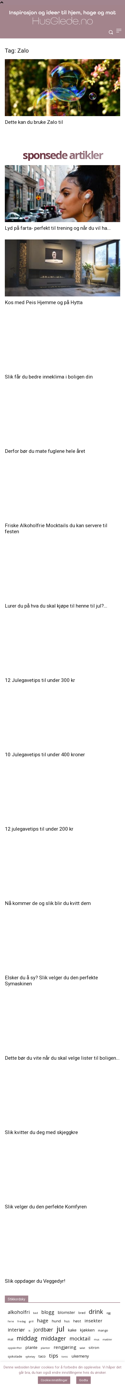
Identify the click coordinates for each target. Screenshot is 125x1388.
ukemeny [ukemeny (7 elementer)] (80, 1356)
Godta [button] (83, 1380)
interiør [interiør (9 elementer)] (16, 1329)
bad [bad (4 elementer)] (35, 1313)
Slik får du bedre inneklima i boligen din (49, 377)
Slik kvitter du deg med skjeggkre (41, 1132)
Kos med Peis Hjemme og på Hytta (44, 302)
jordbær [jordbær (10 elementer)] (43, 1329)
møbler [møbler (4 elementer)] (107, 1339)
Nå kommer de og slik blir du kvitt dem (48, 903)
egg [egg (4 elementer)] (108, 1313)
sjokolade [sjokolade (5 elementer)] (15, 1356)
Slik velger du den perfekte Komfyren (46, 1207)
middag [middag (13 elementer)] (27, 1338)
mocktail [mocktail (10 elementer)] (79, 1338)
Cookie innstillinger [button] (54, 1380)
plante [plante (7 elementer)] (31, 1347)
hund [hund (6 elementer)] (56, 1320)
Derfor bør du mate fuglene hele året (45, 451)
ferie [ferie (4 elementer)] (11, 1321)
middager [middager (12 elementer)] (53, 1338)
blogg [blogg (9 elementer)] (47, 1312)
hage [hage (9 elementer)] (42, 1320)
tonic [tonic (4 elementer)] (65, 1356)
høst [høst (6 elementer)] (77, 1320)
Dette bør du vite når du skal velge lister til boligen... (62, 1058)
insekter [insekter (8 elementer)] (93, 1320)
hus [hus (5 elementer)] (67, 1321)
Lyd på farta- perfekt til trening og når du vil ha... (58, 228)
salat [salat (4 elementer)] (82, 1348)
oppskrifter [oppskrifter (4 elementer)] (15, 1348)
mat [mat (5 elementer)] (10, 1339)
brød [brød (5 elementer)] (81, 1313)
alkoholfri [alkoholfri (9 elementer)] (19, 1312)
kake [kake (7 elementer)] (72, 1329)
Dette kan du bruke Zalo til (34, 122)
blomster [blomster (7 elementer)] (66, 1312)
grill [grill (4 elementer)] (31, 1321)
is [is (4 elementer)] (29, 1330)
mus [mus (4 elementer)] (96, 1339)
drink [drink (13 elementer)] (96, 1311)
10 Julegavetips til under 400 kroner (45, 754)
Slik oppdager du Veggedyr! (35, 1281)
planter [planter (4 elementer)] (45, 1348)
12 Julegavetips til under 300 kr (40, 680)
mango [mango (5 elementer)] (103, 1330)
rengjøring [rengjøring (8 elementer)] (65, 1347)
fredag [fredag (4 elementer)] (21, 1321)
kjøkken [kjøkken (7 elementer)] (87, 1329)
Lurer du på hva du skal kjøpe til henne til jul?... (56, 606)
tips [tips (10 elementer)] (53, 1355)
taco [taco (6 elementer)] (42, 1356)
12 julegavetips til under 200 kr (39, 829)
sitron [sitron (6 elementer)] (94, 1347)
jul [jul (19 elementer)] (60, 1329)
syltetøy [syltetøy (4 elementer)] (30, 1356)
